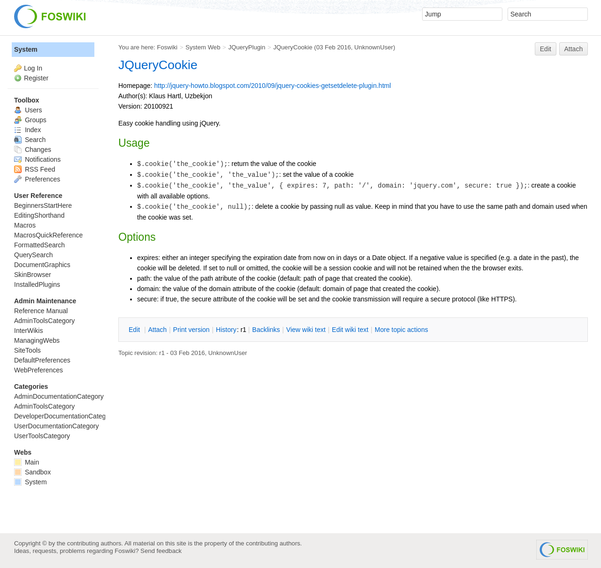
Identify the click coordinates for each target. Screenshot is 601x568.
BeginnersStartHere (43, 205)
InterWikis (28, 330)
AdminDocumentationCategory (59, 396)
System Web (202, 47)
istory (226, 329)
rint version (191, 329)
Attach (573, 49)
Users (28, 110)
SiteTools (27, 350)
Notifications (37, 159)
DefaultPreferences (42, 360)
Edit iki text (350, 329)
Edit (545, 49)
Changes (32, 149)
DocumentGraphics (42, 264)
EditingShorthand (39, 215)
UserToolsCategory (42, 436)
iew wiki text (306, 329)
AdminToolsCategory (44, 320)
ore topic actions (401, 329)
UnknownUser (373, 47)
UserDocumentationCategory (56, 426)
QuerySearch (33, 255)
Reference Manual (41, 311)
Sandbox (32, 472)
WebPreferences (38, 370)
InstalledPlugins (37, 284)
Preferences (37, 179)
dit (135, 329)
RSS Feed (34, 169)
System (26, 49)
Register (36, 78)
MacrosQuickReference (48, 235)
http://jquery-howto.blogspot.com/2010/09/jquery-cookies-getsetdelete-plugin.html (272, 85)
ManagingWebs (37, 340)
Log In (33, 68)
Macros (25, 225)
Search (30, 139)
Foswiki (167, 47)
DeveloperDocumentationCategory (64, 416)
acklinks (266, 329)
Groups (30, 120)
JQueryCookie (292, 47)
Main (26, 462)
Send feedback (161, 550)
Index (27, 130)
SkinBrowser (32, 274)
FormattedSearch (39, 245)
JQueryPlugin (246, 47)
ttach (157, 329)
